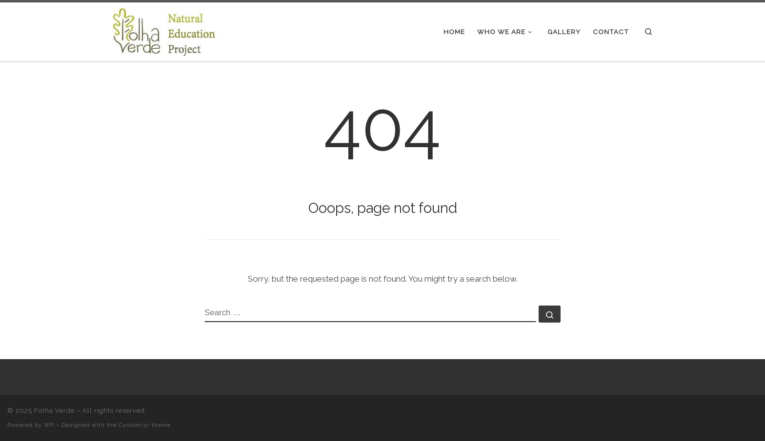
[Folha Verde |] (173, 30)
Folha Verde (54, 410)
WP (49, 425)
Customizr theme (145, 425)
